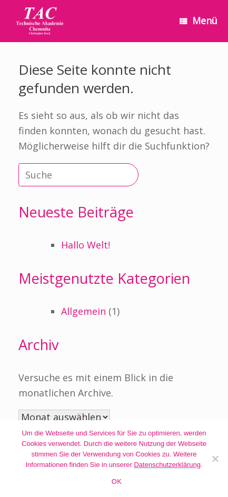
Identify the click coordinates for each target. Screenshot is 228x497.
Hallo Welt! (85, 244)
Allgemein (83, 311)
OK (117, 481)
